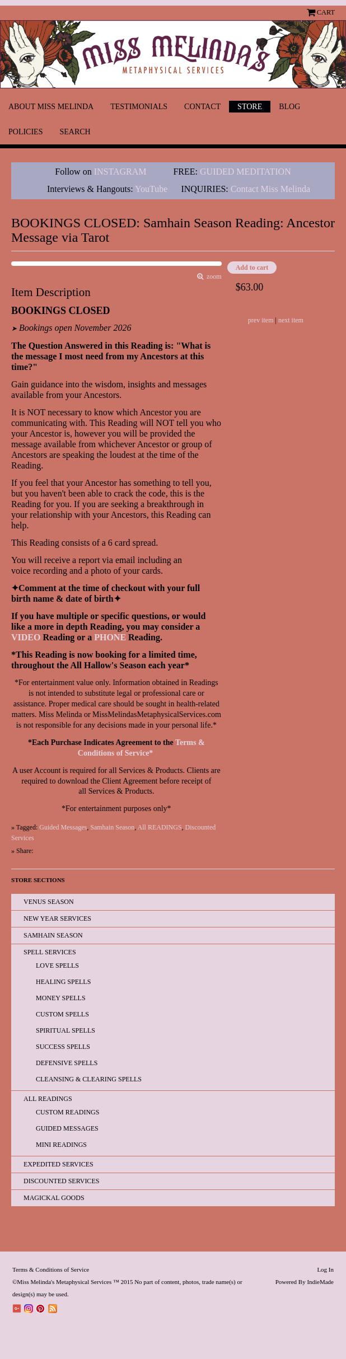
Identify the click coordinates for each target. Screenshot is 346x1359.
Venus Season (49, 902)
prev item (261, 320)
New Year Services (57, 918)
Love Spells (57, 965)
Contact (202, 106)
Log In (325, 1269)
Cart (326, 12)
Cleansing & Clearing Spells (89, 1079)
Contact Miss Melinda (271, 189)
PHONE (110, 637)
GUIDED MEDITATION (245, 171)
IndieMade (320, 1281)
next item (290, 320)
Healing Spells (63, 982)
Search (74, 132)
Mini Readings (61, 1145)
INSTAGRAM (120, 171)
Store (249, 106)
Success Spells (63, 1047)
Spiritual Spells (65, 1030)
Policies (25, 132)
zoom (212, 276)
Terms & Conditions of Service (50, 1269)
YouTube (151, 189)
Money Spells (61, 998)
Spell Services (50, 952)
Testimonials (138, 106)
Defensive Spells (66, 1063)
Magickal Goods (54, 1198)
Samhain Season (112, 827)
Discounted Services (61, 1181)
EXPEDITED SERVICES (58, 1164)
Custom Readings (67, 1112)
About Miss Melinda (50, 106)
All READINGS (160, 827)
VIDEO (25, 637)
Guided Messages (63, 827)
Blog (289, 106)
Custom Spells (62, 1014)
